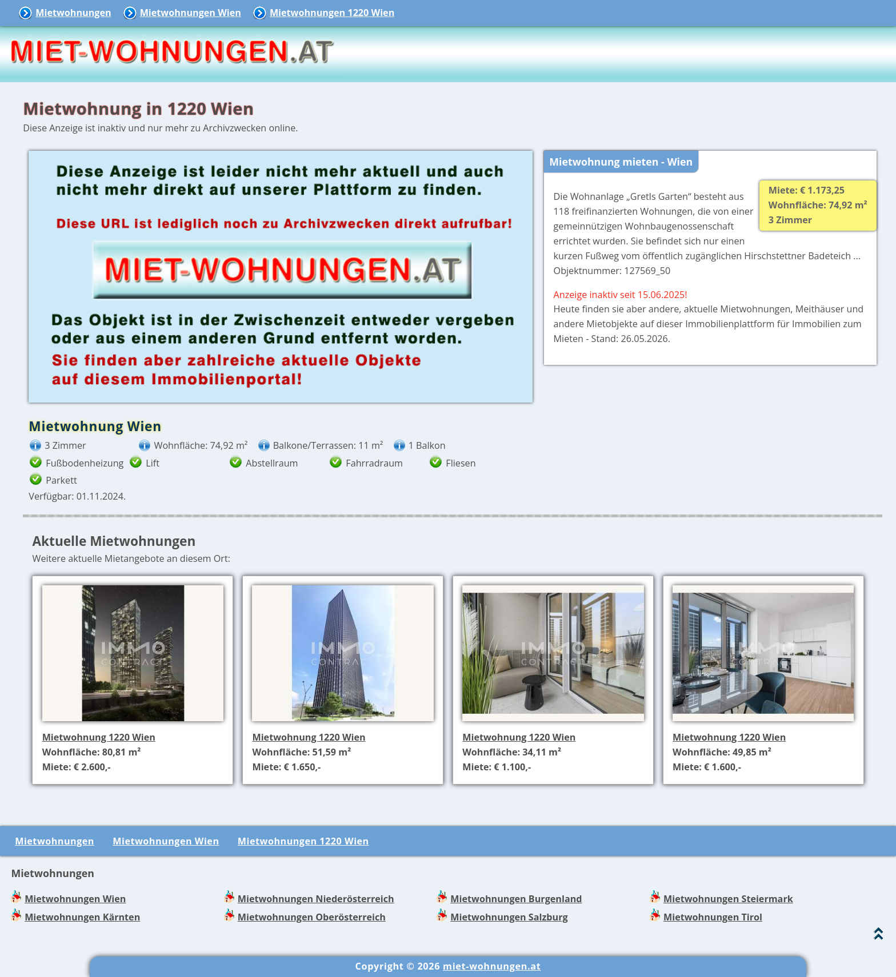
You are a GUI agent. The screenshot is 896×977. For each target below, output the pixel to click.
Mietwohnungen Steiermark (728, 898)
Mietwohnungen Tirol (712, 917)
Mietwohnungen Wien (190, 12)
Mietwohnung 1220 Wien (98, 737)
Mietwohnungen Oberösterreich (312, 917)
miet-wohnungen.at (492, 966)
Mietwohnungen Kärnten (82, 917)
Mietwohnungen (73, 12)
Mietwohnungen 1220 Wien (332, 12)
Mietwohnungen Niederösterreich (316, 898)
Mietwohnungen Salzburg (508, 917)
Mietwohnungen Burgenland (516, 898)
